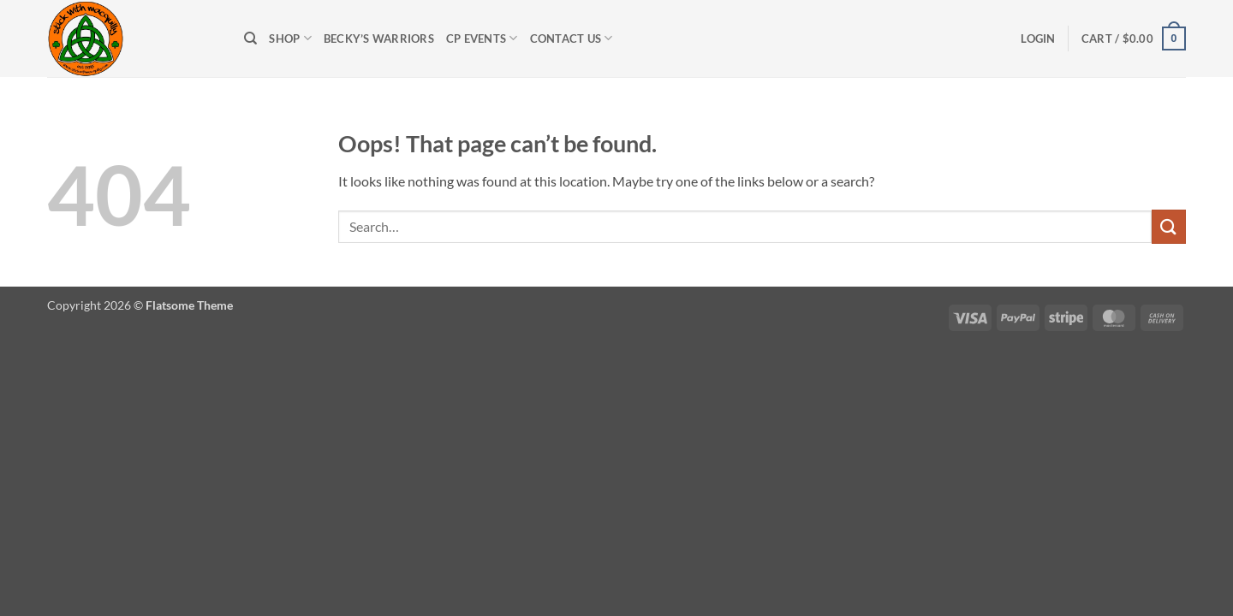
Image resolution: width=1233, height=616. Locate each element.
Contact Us (571, 38)
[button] (1038, 38)
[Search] (250, 38)
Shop (290, 38)
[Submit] (1169, 226)
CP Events (482, 38)
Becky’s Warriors (379, 38)
